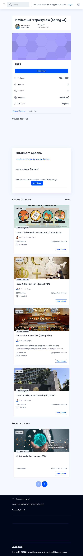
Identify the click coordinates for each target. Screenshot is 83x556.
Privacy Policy (17, 547)
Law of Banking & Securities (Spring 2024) (35, 395)
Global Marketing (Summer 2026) (31, 456)
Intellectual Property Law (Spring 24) (33, 159)
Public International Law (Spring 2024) (34, 335)
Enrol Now (41, 71)
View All (68, 200)
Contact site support (23, 499)
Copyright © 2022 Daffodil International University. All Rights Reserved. (39, 552)
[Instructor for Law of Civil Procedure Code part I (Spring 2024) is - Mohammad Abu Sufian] (26, 237)
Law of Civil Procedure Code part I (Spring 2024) (39, 232)
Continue (37, 183)
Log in (70, 4)
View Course (61, 250)
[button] (66, 169)
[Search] (20, 4)
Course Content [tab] (18, 111)
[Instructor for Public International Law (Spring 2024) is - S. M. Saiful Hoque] (23, 340)
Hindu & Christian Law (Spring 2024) (33, 284)
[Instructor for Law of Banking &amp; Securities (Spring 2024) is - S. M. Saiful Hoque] (23, 400)
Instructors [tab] (33, 111)
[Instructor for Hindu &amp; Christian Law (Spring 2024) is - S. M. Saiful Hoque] (23, 289)
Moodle (23, 510)
